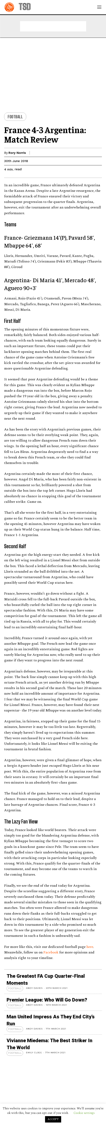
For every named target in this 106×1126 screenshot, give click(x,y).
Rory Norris (17, 153)
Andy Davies (34, 988)
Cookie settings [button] (84, 1113)
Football (15, 117)
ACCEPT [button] (53, 1119)
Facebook (51, 952)
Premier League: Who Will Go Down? (47, 1000)
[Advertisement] (53, 26)
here (89, 947)
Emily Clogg (34, 1052)
